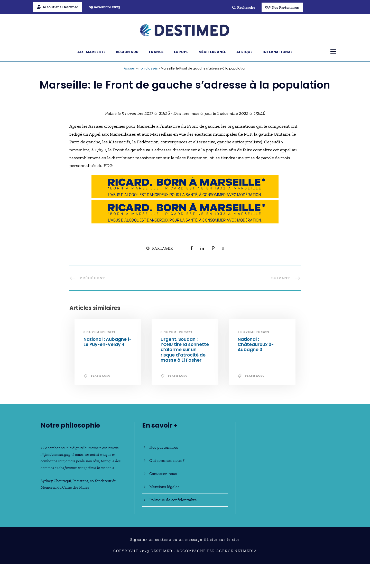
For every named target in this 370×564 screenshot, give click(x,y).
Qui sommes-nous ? (166, 460)
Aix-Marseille (91, 51)
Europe (181, 51)
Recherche (243, 7)
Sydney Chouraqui (56, 481)
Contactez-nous (163, 473)
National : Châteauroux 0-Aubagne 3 (256, 344)
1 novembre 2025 (253, 332)
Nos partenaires (163, 447)
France (156, 51)
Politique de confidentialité (173, 499)
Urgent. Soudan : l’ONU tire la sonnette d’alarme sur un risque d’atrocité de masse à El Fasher (185, 349)
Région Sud (127, 51)
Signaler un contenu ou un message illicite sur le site (185, 539)
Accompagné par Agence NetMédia (217, 551)
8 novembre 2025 (99, 332)
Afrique (244, 51)
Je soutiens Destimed (57, 7)
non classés (148, 68)
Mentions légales (164, 486)
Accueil (129, 68)
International (278, 51)
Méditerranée (212, 51)
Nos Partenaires (282, 7)
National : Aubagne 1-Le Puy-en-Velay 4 (108, 342)
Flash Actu (100, 375)
